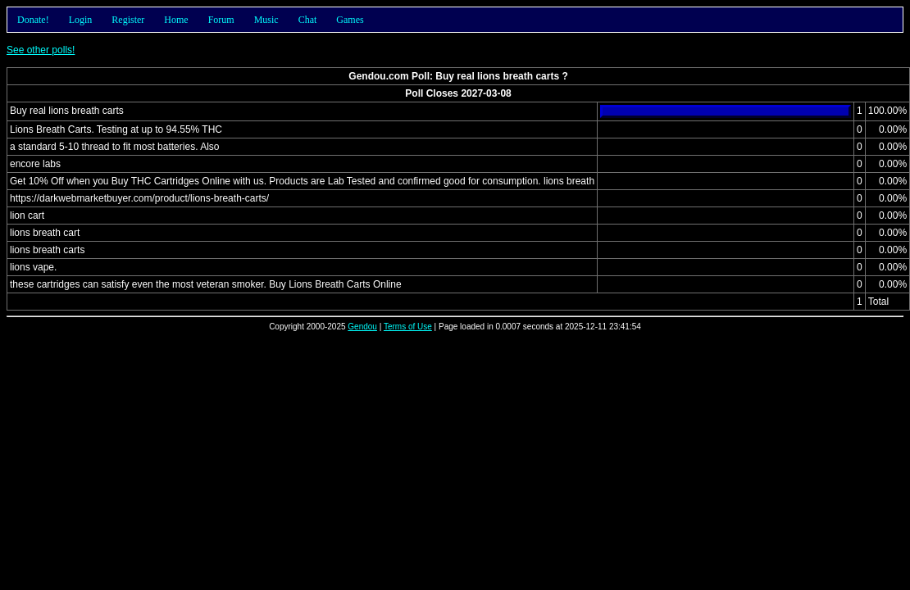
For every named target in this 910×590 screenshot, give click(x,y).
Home (176, 19)
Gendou (362, 326)
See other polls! (41, 50)
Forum (221, 19)
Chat (307, 19)
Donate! (33, 19)
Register (127, 19)
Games (349, 19)
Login (81, 19)
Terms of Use (408, 326)
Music (266, 19)
